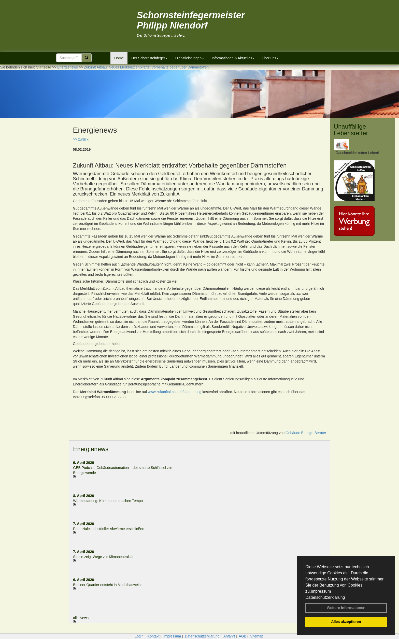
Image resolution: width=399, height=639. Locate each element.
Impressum (321, 591)
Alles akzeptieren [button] (346, 622)
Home (119, 58)
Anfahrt (229, 636)
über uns (270, 58)
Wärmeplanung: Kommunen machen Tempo (108, 501)
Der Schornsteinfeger (149, 58)
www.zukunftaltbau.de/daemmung (174, 392)
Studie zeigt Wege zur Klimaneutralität (103, 557)
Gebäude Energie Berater (306, 433)
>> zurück (80, 139)
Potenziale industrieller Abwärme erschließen (108, 529)
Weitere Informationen (346, 608)
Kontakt (153, 636)
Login (139, 636)
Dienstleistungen (189, 58)
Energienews (90, 449)
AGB (242, 636)
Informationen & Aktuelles (233, 58)
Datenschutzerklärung (325, 597)
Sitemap (256, 636)
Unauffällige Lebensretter (351, 129)
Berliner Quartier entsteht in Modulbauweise (107, 585)
